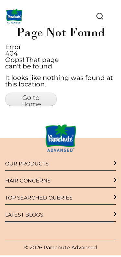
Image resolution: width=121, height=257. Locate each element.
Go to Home (31, 100)
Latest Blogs (24, 215)
